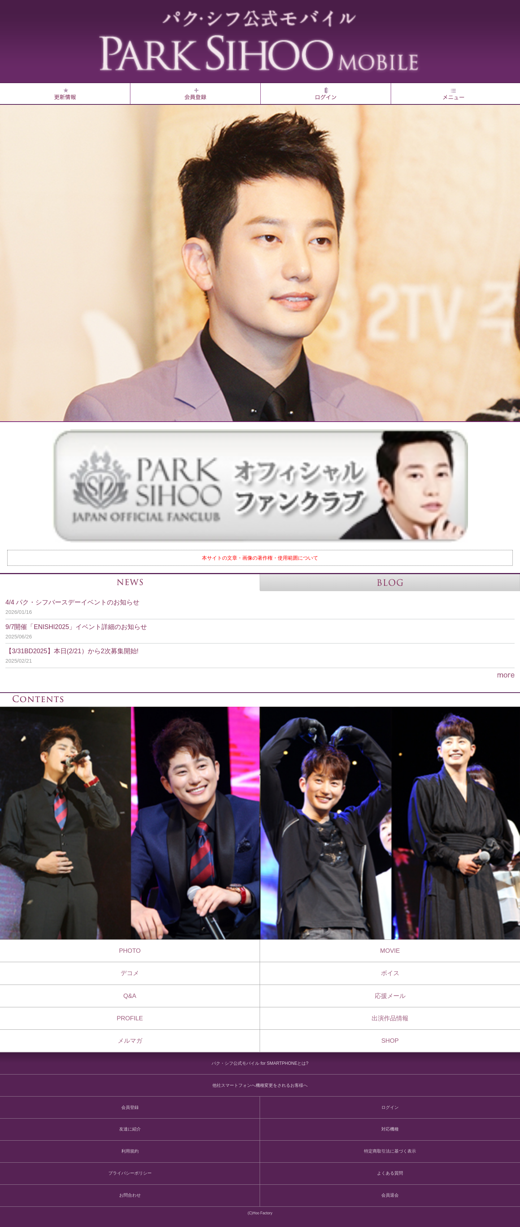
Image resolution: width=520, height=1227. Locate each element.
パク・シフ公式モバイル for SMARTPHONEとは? (260, 1063)
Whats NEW (65, 93)
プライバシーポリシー (130, 1173)
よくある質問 (390, 1173)
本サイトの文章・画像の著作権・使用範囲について (260, 558)
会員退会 (390, 1195)
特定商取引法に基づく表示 (390, 1151)
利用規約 (130, 1151)
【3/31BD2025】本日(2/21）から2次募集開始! (254, 656)
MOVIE (390, 950)
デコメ (130, 973)
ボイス (390, 973)
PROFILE (130, 1018)
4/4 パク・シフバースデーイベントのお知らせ (254, 607)
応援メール (390, 996)
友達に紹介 (130, 1129)
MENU (453, 93)
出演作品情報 (390, 1018)
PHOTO (129, 950)
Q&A (130, 996)
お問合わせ (130, 1195)
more (260, 675)
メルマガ (130, 1040)
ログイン (326, 93)
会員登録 (195, 93)
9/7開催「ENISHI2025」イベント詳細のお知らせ (254, 632)
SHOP (390, 1040)
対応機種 (390, 1129)
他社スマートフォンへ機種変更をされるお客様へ (260, 1085)
